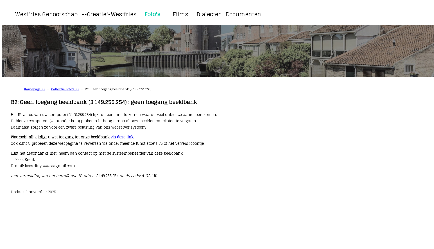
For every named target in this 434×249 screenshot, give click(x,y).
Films (180, 14)
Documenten (243, 14)
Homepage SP (34, 89)
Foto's (152, 14)
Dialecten (209, 14)
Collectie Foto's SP (65, 89)
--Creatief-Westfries (108, 14)
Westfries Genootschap (46, 14)
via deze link (122, 137)
